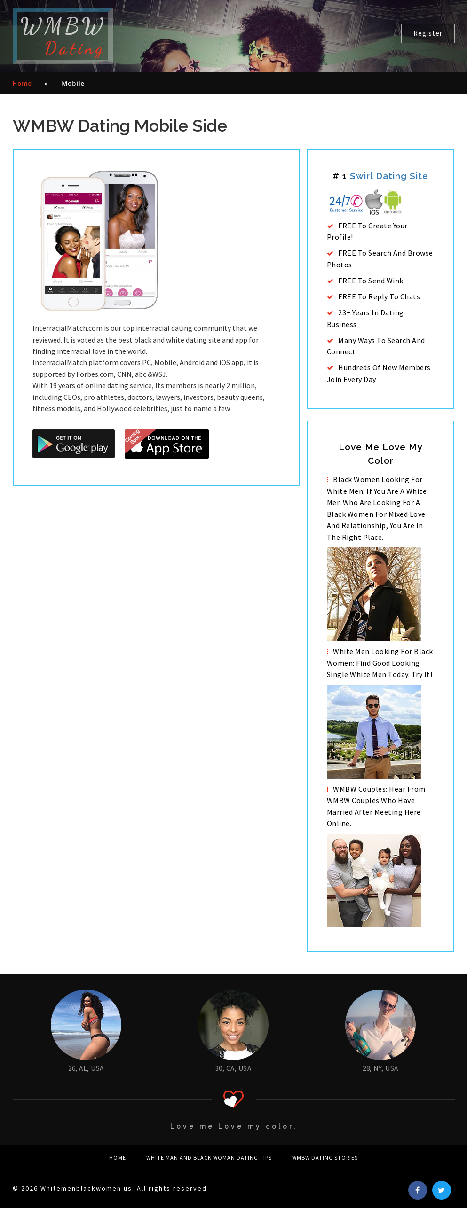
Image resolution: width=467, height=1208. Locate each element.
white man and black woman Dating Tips (209, 1157)
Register (428, 33)
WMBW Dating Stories (325, 1157)
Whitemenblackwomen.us (86, 1188)
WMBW (63, 36)
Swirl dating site (389, 176)
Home (22, 83)
